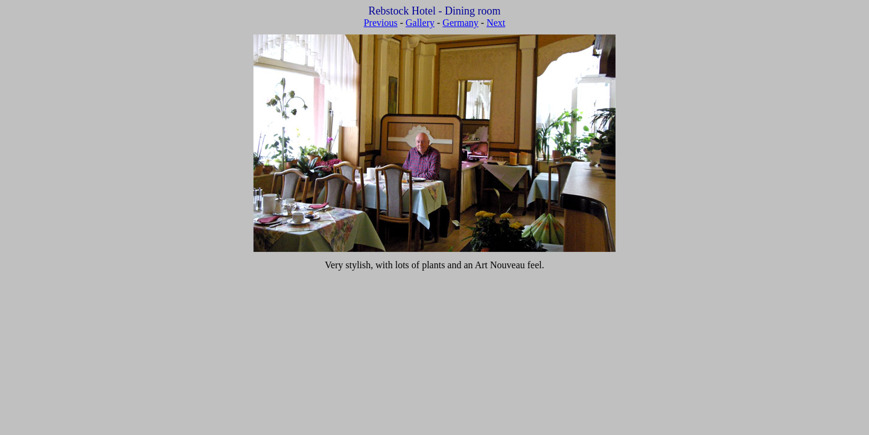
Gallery (420, 23)
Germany (460, 23)
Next (495, 23)
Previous (381, 23)
